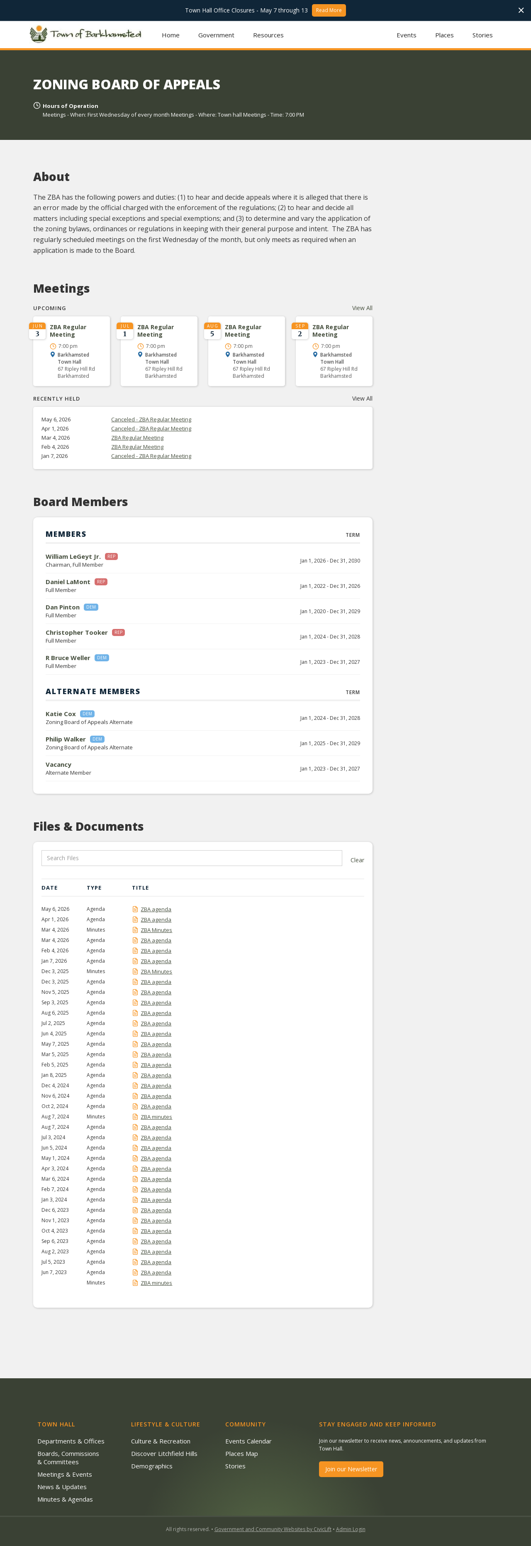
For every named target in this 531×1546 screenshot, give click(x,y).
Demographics (152, 1466)
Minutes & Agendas (65, 1499)
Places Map (241, 1453)
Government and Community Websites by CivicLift (272, 1529)
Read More (329, 10)
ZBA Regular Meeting (137, 437)
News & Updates (62, 1486)
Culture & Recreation (160, 1441)
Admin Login (350, 1529)
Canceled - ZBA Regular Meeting (151, 419)
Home (171, 35)
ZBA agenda (156, 909)
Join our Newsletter (351, 1469)
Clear (357, 860)
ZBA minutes (156, 1116)
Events (407, 35)
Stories (483, 35)
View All (362, 308)
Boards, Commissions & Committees (68, 1457)
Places (444, 35)
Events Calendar (248, 1441)
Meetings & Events (64, 1474)
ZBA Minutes (156, 930)
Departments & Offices (71, 1441)
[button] (216, 34)
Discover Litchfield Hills (164, 1453)
